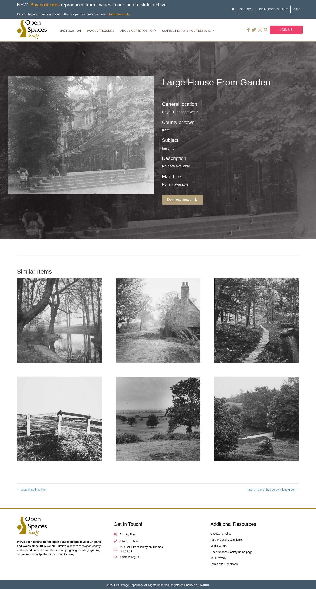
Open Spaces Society (273, 9)
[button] (182, 200)
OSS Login (246, 9)
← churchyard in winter (31, 489)
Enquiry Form (128, 534)
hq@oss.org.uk (129, 557)
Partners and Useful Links (226, 539)
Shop (296, 9)
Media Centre (218, 545)
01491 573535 (129, 541)
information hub (118, 14)
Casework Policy (220, 533)
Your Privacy (218, 558)
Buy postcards (45, 4)
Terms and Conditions (224, 564)
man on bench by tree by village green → (273, 489)
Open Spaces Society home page (231, 552)
